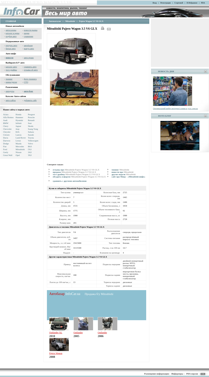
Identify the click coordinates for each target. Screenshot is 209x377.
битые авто (11, 48)
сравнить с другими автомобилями (69, 181)
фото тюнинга (30, 79)
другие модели (123, 174)
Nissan (19, 152)
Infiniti (19, 123)
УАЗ (30, 155)
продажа (74, 172)
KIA (18, 132)
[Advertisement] (96, 134)
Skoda (30, 126)
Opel (18, 155)
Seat (30, 123)
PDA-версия (192, 374)
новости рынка (30, 30)
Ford (5, 149)
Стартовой (178, 3)
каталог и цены (12, 33)
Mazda (19, 143)
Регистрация (165, 3)
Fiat (4, 146)
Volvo (30, 143)
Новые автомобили (15, 26)
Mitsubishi (20, 149)
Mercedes (20, 146)
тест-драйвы (11, 70)
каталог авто (11, 67)
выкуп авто (29, 48)
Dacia (5, 138)
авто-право (29, 57)
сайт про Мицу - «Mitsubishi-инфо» (128, 177)
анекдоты (10, 91)
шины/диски (11, 82)
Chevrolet (7, 129)
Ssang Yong (33, 129)
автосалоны (11, 30)
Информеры (177, 374)
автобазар (28, 45)
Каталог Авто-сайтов (16, 96)
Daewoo (6, 140)
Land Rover (21, 138)
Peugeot (31, 114)
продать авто (11, 45)
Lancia (19, 135)
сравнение (28, 36)
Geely (5, 152)
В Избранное (192, 3)
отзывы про (76, 170)
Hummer (19, 117)
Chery (5, 126)
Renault (31, 120)
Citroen (6, 135)
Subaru (31, 132)
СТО (26, 82)
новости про (122, 172)
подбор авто (11, 36)
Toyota (31, 138)
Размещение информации (156, 374)
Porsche (31, 117)
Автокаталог (55, 21)
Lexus (18, 140)
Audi (5, 120)
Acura (5, 114)
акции (26, 33)
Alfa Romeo (8, 117)
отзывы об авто (31, 70)
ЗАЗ (30, 152)
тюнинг (9, 79)
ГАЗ (29, 149)
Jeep (18, 129)
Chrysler (6, 132)
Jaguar (18, 126)
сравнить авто (30, 67)
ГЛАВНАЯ (11, 21)
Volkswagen (33, 140)
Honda (18, 114)
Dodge (6, 143)
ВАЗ (30, 146)
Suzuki (31, 135)
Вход (155, 3)
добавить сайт (30, 100)
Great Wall (7, 155)
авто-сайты (11, 100)
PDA (203, 3)
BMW (6, 123)
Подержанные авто (15, 41)
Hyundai (19, 120)
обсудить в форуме (79, 177)
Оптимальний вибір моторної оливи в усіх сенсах (175, 108)
